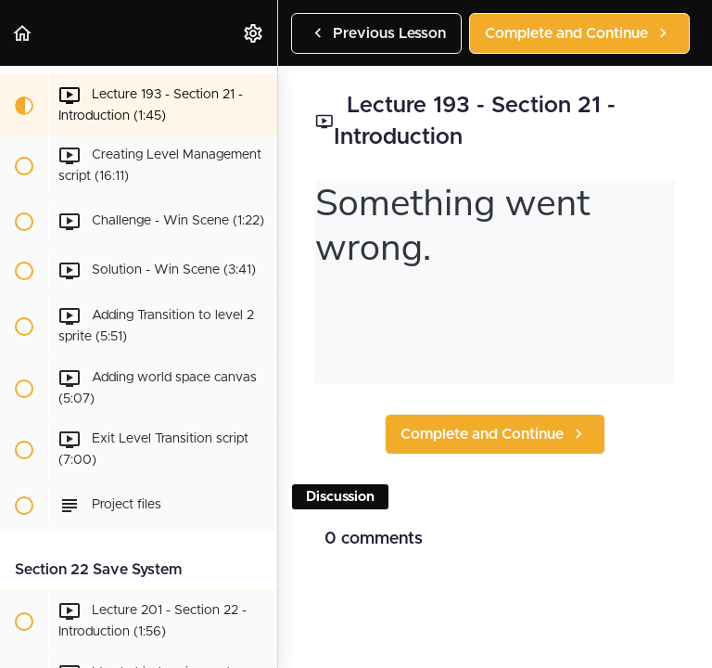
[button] (23, 33)
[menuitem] (254, 33)
